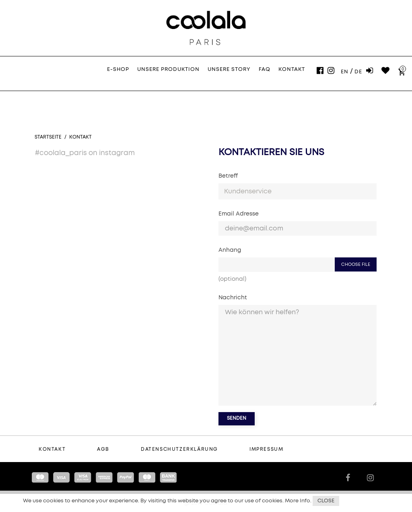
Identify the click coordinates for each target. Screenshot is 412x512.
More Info (297, 501)
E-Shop (118, 69)
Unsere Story (229, 69)
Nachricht (232, 298)
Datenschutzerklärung (179, 449)
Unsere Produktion (168, 69)
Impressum (266, 449)
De (358, 72)
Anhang (229, 250)
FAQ (264, 69)
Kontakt (291, 69)
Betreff (228, 176)
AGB (103, 449)
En (344, 72)
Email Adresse (238, 214)
